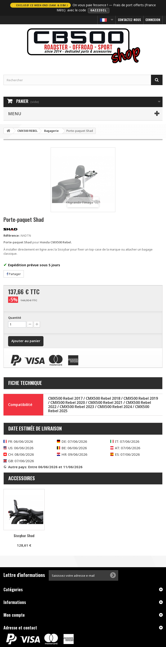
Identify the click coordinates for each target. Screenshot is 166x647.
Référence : (11, 235)
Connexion (152, 19)
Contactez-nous (129, 19)
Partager (13, 273)
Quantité (14, 317)
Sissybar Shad (24, 535)
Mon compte (14, 615)
